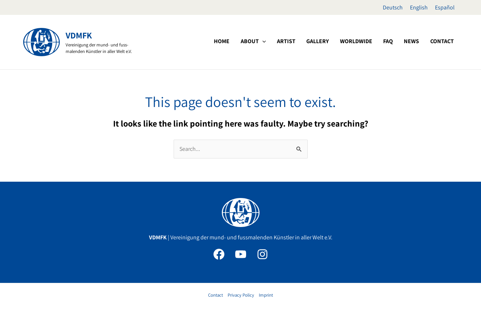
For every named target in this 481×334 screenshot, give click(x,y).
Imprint (266, 295)
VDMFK (79, 35)
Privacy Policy (241, 295)
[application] (295, 41)
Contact (215, 295)
